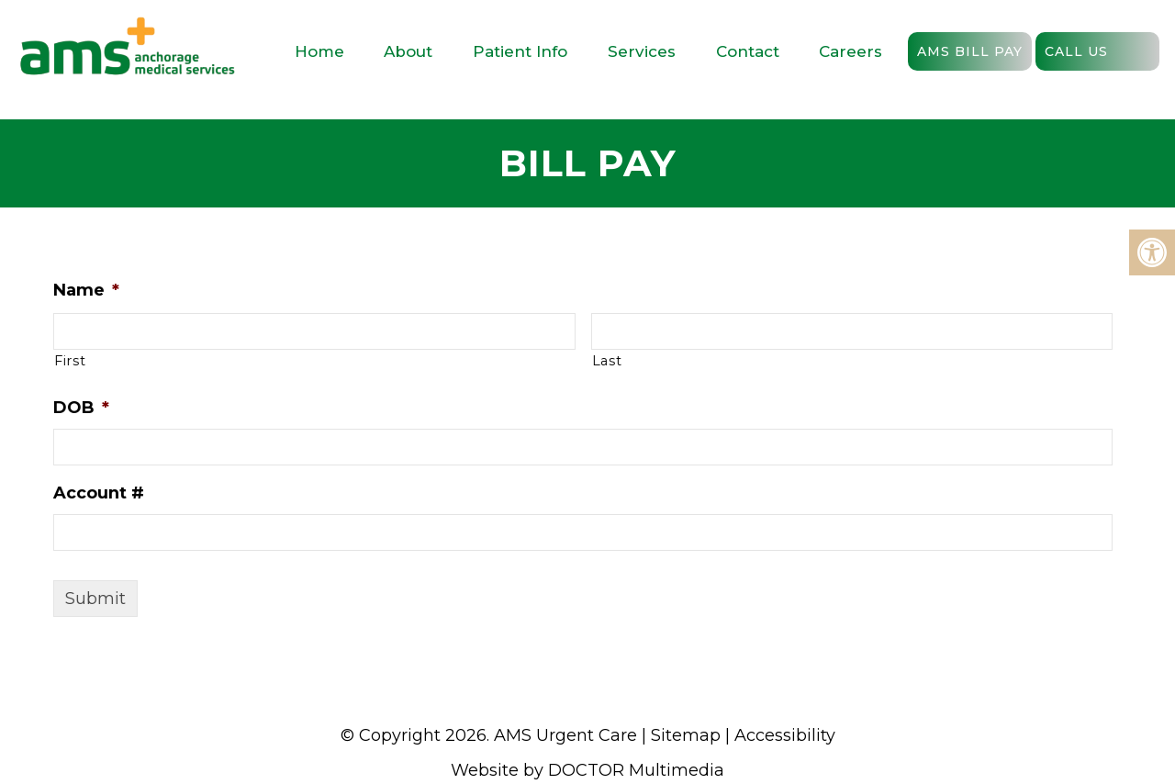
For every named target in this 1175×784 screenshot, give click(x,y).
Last (630, 361)
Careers (850, 51)
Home (319, 51)
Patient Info (520, 51)
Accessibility (784, 735)
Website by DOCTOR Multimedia (587, 770)
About (408, 51)
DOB (105, 408)
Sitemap (686, 735)
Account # (122, 493)
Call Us (1076, 51)
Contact (747, 51)
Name (110, 290)
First (93, 361)
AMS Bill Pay (970, 51)
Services (642, 51)
